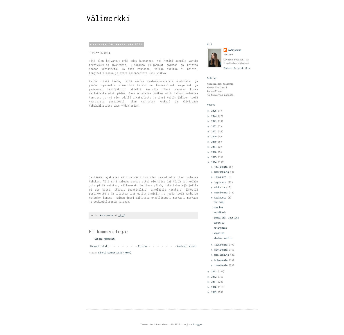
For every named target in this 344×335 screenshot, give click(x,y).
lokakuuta (221, 177)
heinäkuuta (221, 192)
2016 (214, 152)
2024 (214, 116)
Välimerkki (108, 18)
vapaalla (219, 233)
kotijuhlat (220, 227)
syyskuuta (221, 182)
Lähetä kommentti (105, 238)
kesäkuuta (221, 197)
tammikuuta (221, 265)
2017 (214, 147)
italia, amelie (223, 238)
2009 (214, 292)
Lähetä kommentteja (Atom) (114, 252)
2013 (214, 271)
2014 (214, 162)
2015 (214, 157)
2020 (214, 136)
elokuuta (220, 187)
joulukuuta (221, 167)
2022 (214, 126)
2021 (214, 131)
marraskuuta (222, 172)
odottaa (218, 207)
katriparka (234, 50)
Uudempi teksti (99, 246)
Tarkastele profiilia (237, 68)
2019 (214, 141)
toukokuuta (221, 244)
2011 (214, 281)
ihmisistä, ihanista (226, 217)
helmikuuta (221, 260)
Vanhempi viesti (187, 246)
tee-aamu (219, 202)
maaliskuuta (222, 254)
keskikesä (220, 212)
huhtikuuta (221, 249)
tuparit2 (219, 222)
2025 (214, 110)
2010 (214, 287)
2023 (214, 121)
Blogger (197, 324)
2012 (214, 276)
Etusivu (142, 246)
